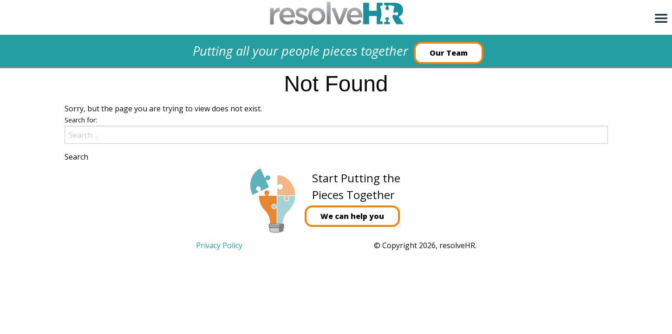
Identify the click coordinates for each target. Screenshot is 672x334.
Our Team (449, 53)
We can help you (352, 216)
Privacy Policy (219, 245)
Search (76, 157)
